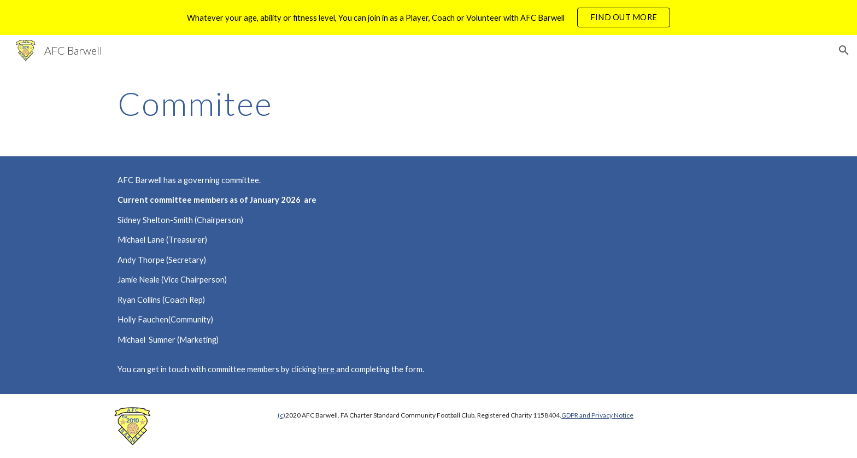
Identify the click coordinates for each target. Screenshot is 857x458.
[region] (428, 17)
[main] (374, 103)
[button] (844, 50)
